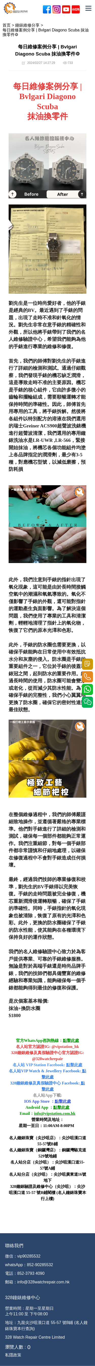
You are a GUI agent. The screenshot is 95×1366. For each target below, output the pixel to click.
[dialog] (85, 1356)
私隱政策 (13, 1355)
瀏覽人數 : (15, 1347)
